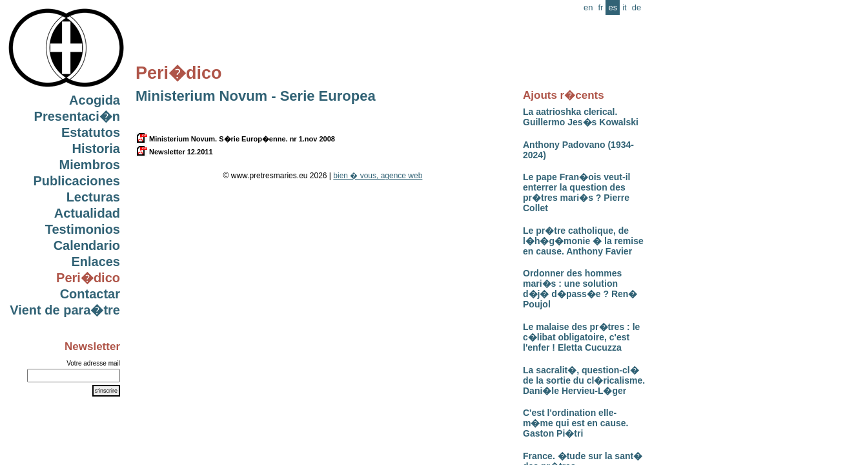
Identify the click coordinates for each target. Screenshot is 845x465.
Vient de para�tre (65, 310)
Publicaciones (77, 181)
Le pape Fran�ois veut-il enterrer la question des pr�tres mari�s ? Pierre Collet (576, 192)
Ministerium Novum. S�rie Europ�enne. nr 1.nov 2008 (235, 139)
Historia (96, 148)
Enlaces (95, 261)
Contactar (90, 294)
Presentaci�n (77, 116)
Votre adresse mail (93, 363)
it (624, 7)
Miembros (89, 165)
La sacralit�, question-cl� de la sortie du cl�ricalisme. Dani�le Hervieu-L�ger (584, 380)
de (636, 7)
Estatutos (90, 132)
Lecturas (93, 197)
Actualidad (87, 213)
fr (600, 7)
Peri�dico (88, 278)
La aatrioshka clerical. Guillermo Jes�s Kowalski (580, 117)
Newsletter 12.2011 (174, 152)
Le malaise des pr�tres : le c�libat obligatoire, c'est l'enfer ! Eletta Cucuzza (581, 337)
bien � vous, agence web (377, 175)
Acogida (94, 100)
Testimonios (82, 229)
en (588, 7)
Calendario (87, 245)
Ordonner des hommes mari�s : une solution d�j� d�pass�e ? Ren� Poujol (580, 288)
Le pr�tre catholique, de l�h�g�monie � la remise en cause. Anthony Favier (583, 240)
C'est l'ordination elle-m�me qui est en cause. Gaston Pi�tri (575, 423)
